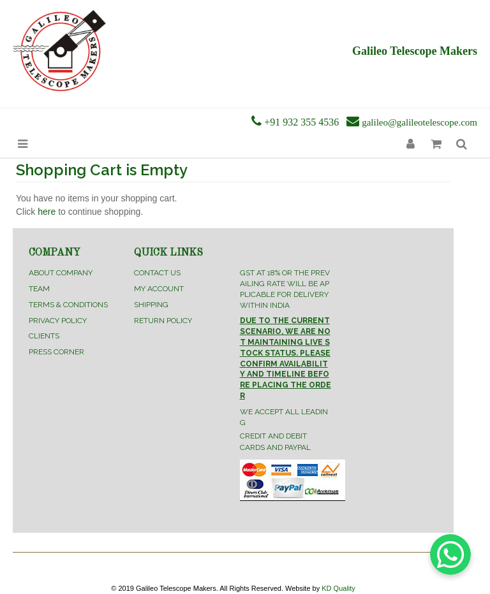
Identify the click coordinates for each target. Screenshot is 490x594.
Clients (44, 335)
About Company (61, 272)
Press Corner (56, 351)
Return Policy (163, 320)
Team (39, 288)
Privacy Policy (58, 320)
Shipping (151, 304)
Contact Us (157, 272)
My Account (159, 288)
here (47, 211)
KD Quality (338, 588)
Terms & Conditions (68, 304)
